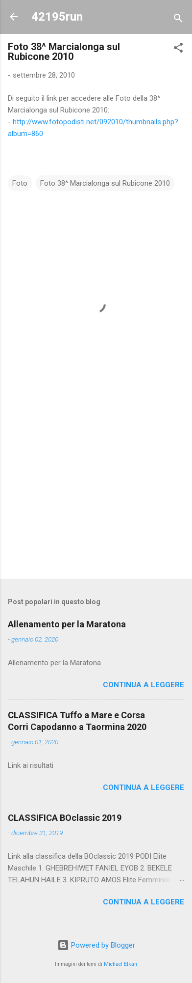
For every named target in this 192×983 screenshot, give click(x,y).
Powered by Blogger (96, 945)
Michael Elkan (120, 964)
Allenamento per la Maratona (67, 624)
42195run (57, 17)
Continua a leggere (143, 684)
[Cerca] (178, 20)
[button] (178, 49)
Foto (19, 183)
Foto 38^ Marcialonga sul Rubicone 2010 (105, 183)
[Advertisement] (96, 494)
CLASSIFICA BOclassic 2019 (64, 818)
